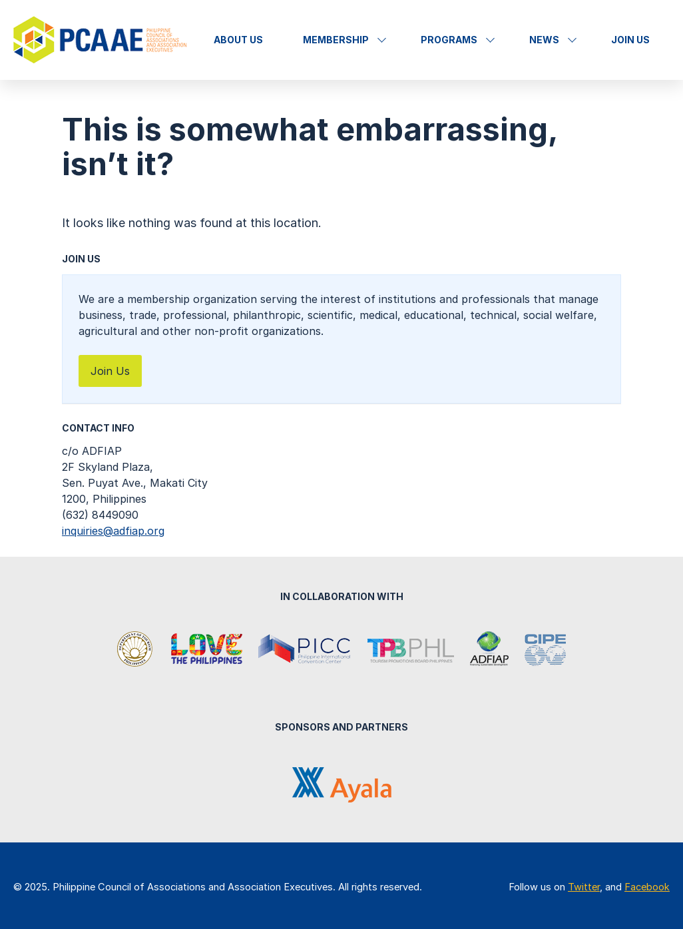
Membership (336, 39)
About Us (238, 39)
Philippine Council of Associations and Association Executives (101, 40)
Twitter (584, 887)
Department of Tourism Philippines (135, 650)
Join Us (630, 39)
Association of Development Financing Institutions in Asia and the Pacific (489, 650)
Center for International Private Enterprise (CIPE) (545, 650)
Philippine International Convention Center (304, 650)
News (544, 39)
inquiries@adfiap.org (113, 530)
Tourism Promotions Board (410, 650)
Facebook (647, 887)
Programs (449, 39)
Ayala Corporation (341, 784)
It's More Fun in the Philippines (206, 650)
